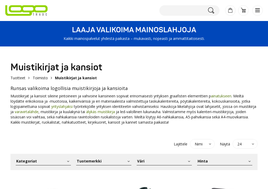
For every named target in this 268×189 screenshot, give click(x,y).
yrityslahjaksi (62, 106)
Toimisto (40, 77)
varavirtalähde (26, 111)
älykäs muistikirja (101, 111)
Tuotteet (17, 77)
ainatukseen (221, 95)
